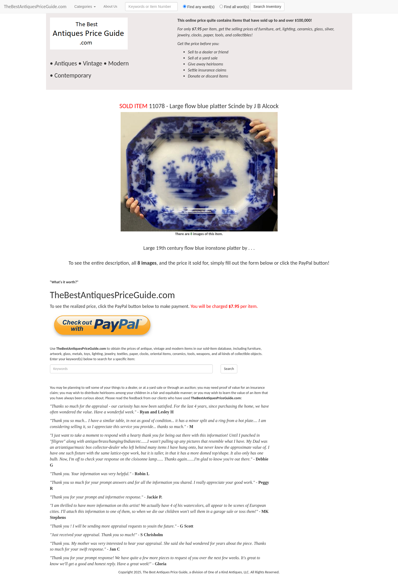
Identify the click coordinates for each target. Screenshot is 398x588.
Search (229, 369)
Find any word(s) (197, 7)
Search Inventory (267, 6)
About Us (110, 6)
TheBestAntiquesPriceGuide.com (35, 6)
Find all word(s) (232, 7)
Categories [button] (85, 6)
